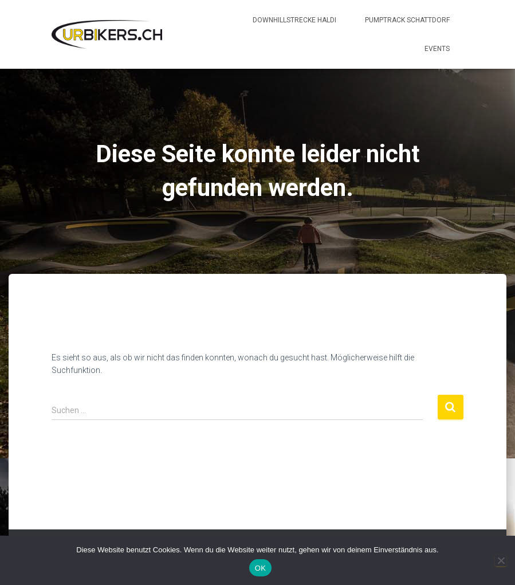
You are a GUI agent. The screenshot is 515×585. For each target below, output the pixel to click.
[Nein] (500, 560)
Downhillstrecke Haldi (294, 20)
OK (260, 568)
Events (437, 49)
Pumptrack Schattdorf (407, 20)
